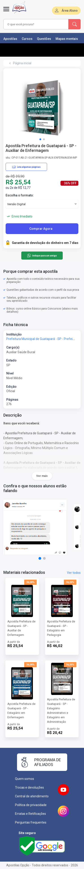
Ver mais (42, 476)
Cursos (27, 39)
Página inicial (22, 63)
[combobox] (36, 24)
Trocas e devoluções (29, 787)
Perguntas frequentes (30, 822)
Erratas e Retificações (30, 813)
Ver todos (74, 572)
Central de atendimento (32, 796)
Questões (44, 39)
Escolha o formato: (20, 195)
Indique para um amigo (42, 255)
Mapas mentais (67, 39)
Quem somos (24, 779)
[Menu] (6, 12)
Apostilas (10, 39)
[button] (40, 139)
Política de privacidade (31, 805)
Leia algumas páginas (26, 167)
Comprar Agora (40, 228)
